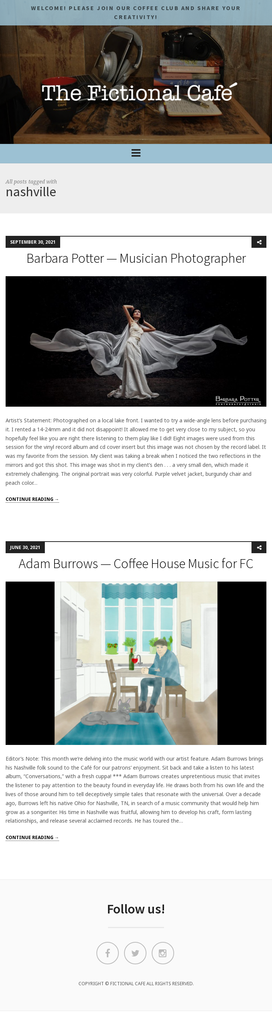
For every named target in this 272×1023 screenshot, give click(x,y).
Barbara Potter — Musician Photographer (136, 258)
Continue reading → (32, 499)
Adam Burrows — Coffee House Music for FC (136, 563)
